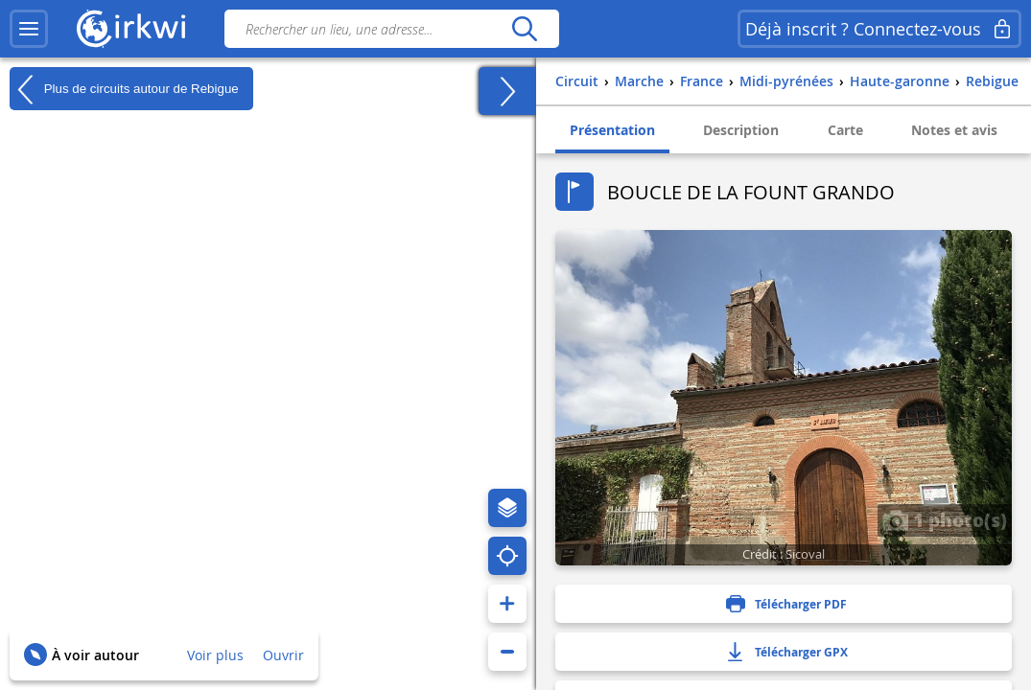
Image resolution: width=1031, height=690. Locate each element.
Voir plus (215, 655)
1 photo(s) (944, 519)
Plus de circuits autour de (124, 89)
